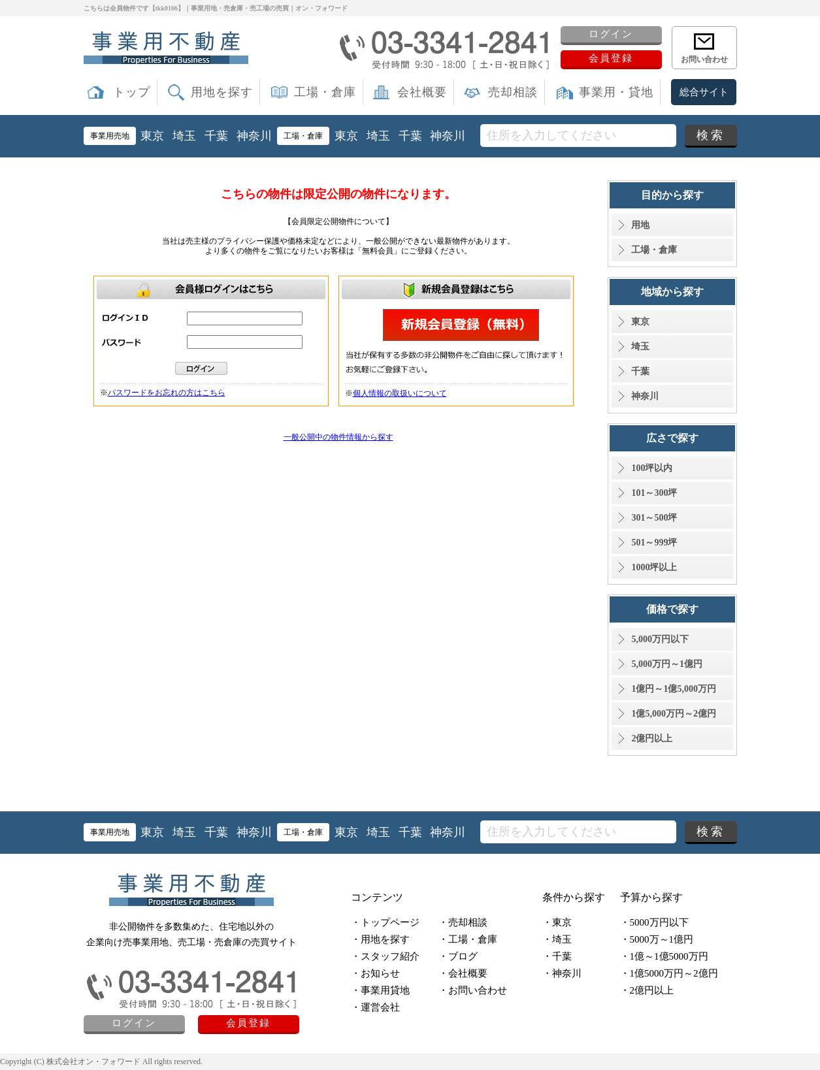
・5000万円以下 (654, 922)
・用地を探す (380, 939)
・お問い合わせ (472, 990)
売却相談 (513, 92)
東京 (152, 135)
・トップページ (385, 922)
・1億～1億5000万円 (664, 956)
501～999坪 (654, 542)
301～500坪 (654, 518)
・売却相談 (462, 922)
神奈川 (254, 135)
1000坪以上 (654, 567)
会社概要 (422, 92)
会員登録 (611, 58)
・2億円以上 (647, 990)
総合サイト (704, 92)
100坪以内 (651, 468)
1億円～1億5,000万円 (673, 689)
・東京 (557, 922)
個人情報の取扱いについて (400, 393)
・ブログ (458, 956)
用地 (640, 225)
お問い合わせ (704, 59)
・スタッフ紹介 (385, 956)
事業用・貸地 (616, 92)
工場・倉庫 (325, 92)
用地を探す (222, 92)
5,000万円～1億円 (666, 664)
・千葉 (557, 956)
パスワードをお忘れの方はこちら (166, 392)
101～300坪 (654, 493)
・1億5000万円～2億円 (669, 973)
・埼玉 (557, 939)
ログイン (611, 34)
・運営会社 (375, 1007)
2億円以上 (651, 738)
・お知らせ (375, 973)
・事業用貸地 (380, 990)
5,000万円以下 (660, 639)
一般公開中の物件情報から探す (338, 437)
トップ (131, 92)
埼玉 (184, 135)
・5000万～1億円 (657, 939)
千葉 (216, 135)
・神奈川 (562, 973)
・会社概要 (462, 973)
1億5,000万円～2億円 (673, 714)
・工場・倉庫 (467, 939)
